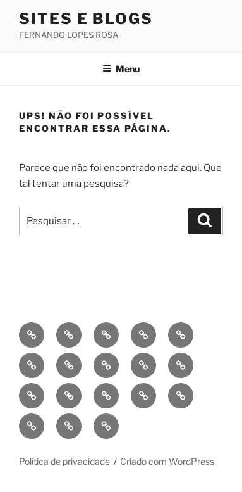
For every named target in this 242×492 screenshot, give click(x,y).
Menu (121, 68)
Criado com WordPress (167, 461)
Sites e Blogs (86, 18)
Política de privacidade (64, 461)
